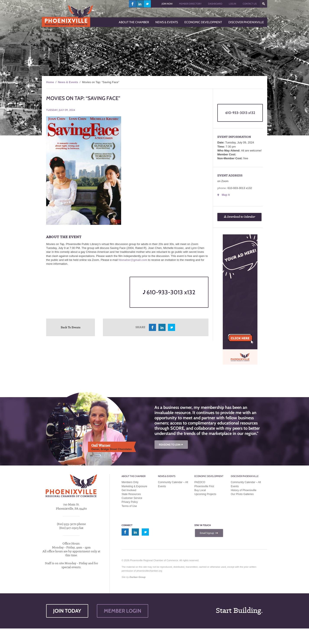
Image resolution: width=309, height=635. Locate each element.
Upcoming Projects (205, 494)
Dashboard (215, 3)
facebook (132, 4)
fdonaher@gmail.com (133, 260)
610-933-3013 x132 (169, 292)
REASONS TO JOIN (171, 444)
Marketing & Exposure (134, 486)
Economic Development (208, 476)
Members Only (130, 482)
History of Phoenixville (243, 490)
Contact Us (250, 3)
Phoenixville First (204, 486)
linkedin (140, 4)
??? (263, 4)
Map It (226, 194)
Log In (232, 3)
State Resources (131, 494)
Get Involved (129, 490)
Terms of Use (129, 506)
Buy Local (200, 490)
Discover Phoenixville (245, 476)
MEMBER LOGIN (122, 611)
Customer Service (132, 498)
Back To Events (70, 327)
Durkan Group (138, 577)
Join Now (167, 3)
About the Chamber (134, 476)
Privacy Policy (130, 501)
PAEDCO (199, 482)
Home (50, 82)
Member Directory (190, 3)
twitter (147, 4)
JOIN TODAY (67, 611)
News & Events (68, 82)
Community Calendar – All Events (173, 484)
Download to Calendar (239, 217)
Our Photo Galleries (242, 494)
